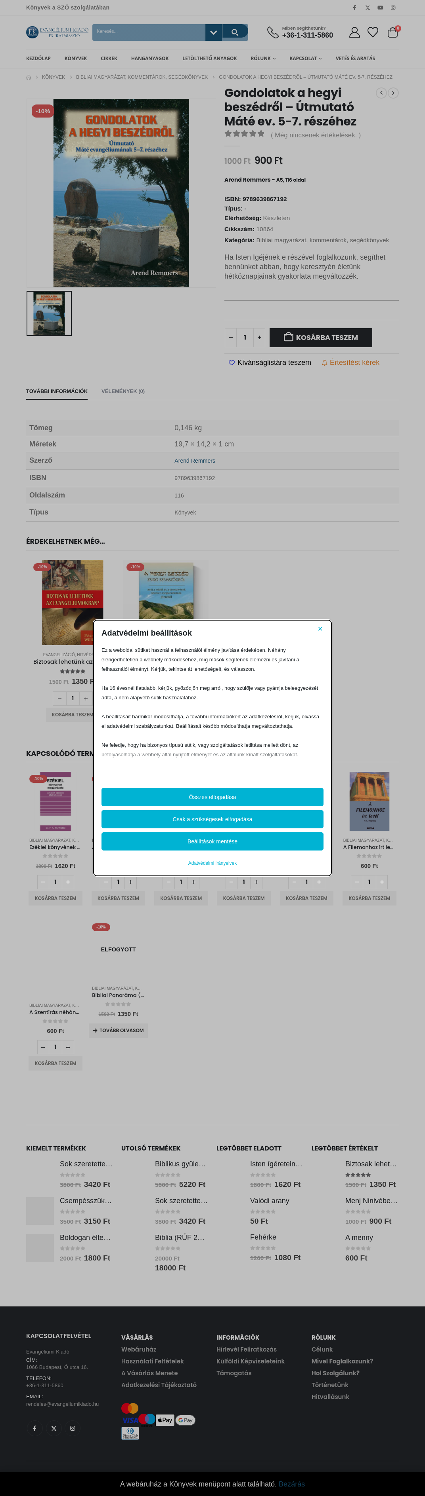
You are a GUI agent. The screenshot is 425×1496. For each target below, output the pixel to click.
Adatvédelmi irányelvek (212, 863)
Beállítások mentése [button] (212, 841)
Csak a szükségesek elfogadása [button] (213, 819)
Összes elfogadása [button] (212, 797)
